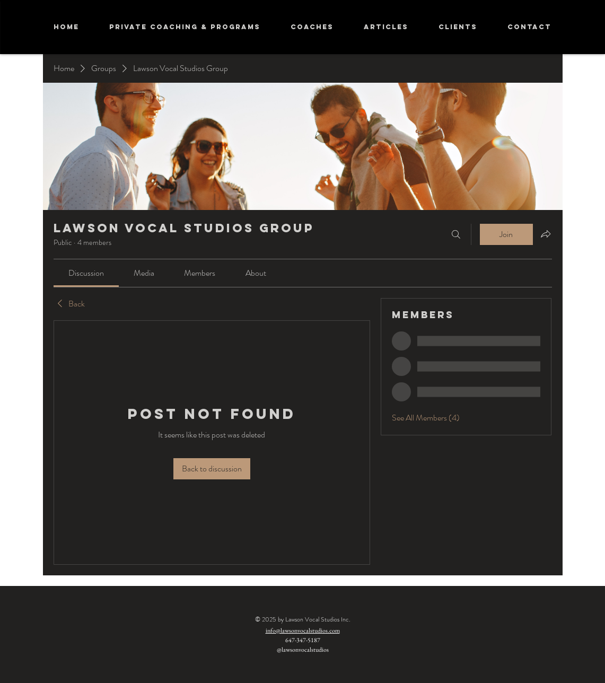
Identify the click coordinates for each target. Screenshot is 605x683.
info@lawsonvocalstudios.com (303, 630)
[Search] (456, 234)
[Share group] (545, 233)
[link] (86, 273)
